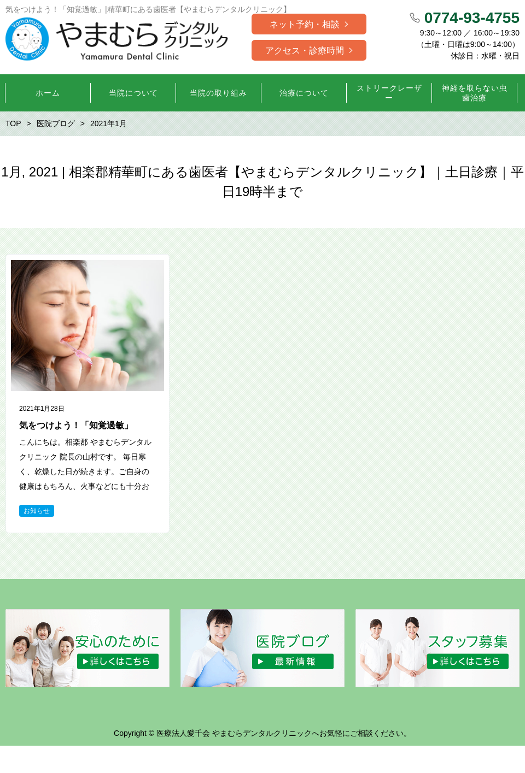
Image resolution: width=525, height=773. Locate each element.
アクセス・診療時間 (304, 50)
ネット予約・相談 (305, 24)
